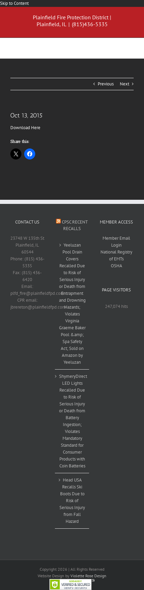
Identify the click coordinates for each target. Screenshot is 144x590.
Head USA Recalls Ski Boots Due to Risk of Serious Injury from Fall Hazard (72, 500)
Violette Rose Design (88, 575)
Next (124, 84)
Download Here (25, 128)
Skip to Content (14, 3)
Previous (106, 84)
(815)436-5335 (90, 24)
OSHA (116, 266)
